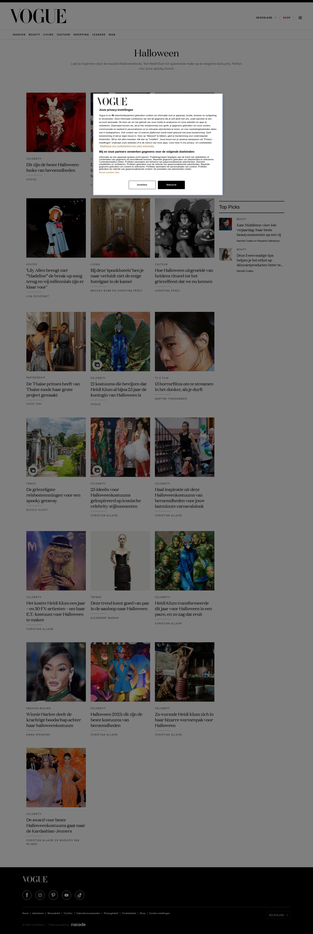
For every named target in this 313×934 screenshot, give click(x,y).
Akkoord (171, 185)
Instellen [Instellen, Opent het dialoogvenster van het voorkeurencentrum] (142, 185)
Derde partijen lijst (109, 172)
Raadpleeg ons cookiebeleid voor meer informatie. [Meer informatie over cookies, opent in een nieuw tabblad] (127, 146)
